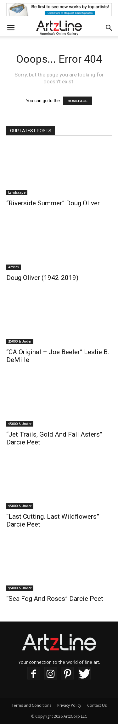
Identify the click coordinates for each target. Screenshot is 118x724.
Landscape (16, 192)
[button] (109, 27)
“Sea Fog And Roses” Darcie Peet (54, 598)
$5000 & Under (19, 341)
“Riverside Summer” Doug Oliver (53, 203)
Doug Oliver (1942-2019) (42, 277)
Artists (13, 267)
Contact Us (97, 705)
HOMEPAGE (77, 101)
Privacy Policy (69, 705)
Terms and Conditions (31, 705)
